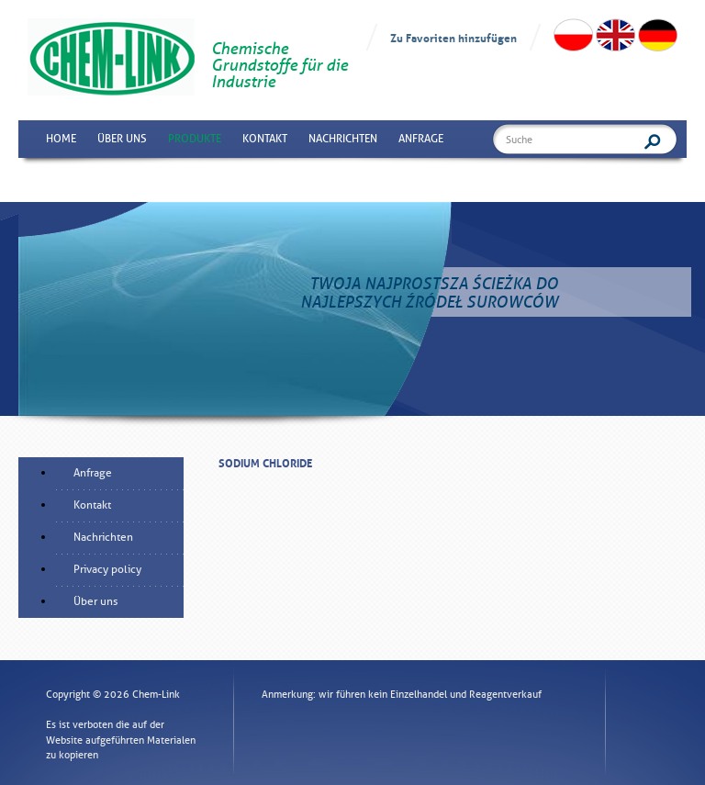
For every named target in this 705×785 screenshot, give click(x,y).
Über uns (122, 138)
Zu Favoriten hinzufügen (453, 37)
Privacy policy (107, 569)
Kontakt (264, 138)
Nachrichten (342, 138)
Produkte (194, 138)
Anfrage (420, 138)
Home (61, 138)
